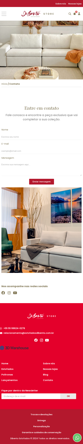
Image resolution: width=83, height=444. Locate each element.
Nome (4, 130)
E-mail (5, 144)
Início (4, 84)
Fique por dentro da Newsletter (19, 390)
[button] (70, 14)
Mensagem (7, 158)
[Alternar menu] (3, 14)
